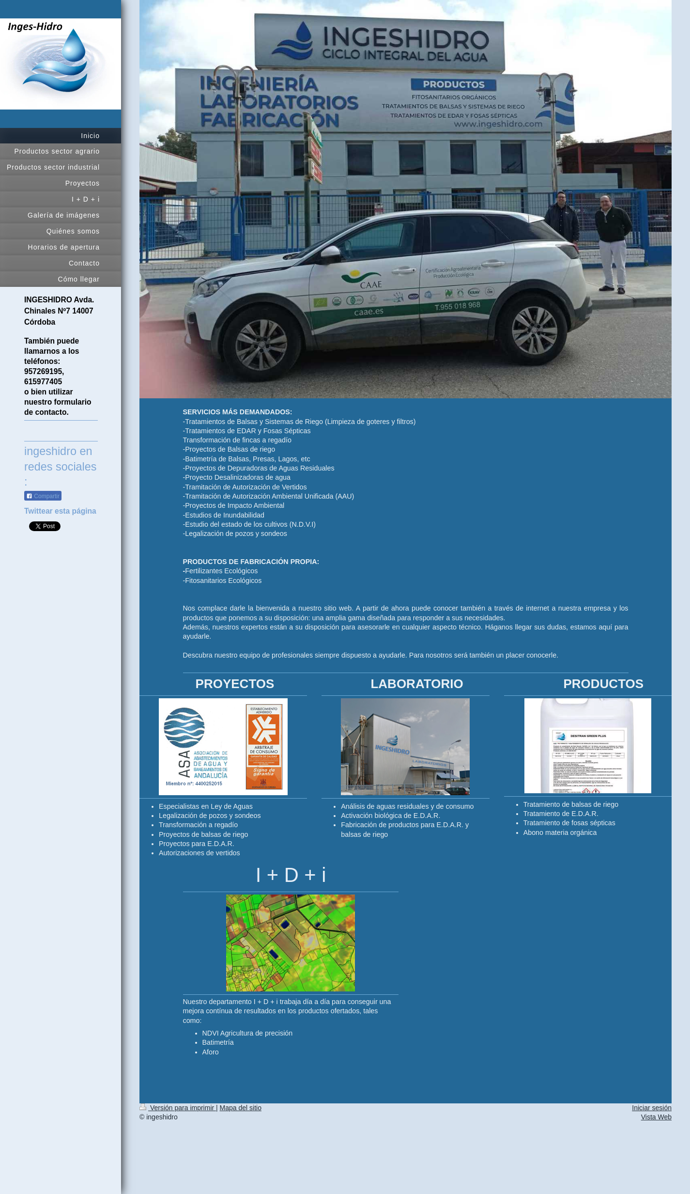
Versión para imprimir (177, 1108)
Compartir (43, 493)
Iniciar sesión (652, 1108)
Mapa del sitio (240, 1108)
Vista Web (656, 1117)
